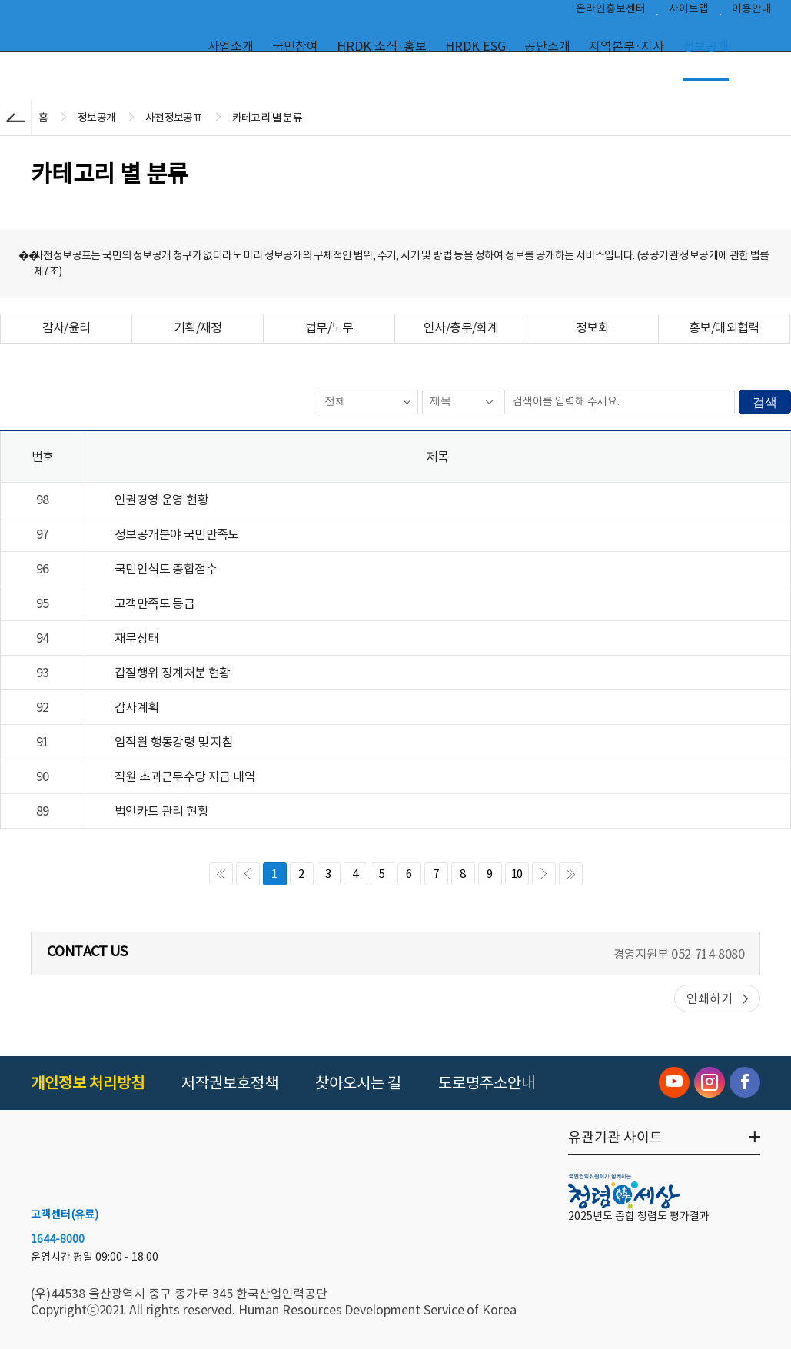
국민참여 (295, 46)
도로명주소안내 (486, 1083)
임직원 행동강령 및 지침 (174, 741)
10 (517, 873)
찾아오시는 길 (358, 1083)
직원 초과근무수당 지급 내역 (185, 776)
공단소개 (547, 46)
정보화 (592, 327)
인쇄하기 (709, 998)
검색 (765, 402)
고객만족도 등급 (154, 603)
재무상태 (137, 638)
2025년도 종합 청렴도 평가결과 (639, 1216)
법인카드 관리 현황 (161, 811)
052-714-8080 (707, 954)
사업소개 (231, 46)
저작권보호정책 (229, 1083)
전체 (335, 400)
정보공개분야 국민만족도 (177, 534)
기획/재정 (198, 327)
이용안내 (752, 12)
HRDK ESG (475, 46)
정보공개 (706, 46)
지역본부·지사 (626, 46)
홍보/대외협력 (724, 327)
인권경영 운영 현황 (161, 499)
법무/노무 (329, 327)
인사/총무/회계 (461, 327)
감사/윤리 (66, 327)
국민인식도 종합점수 (166, 568)
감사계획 (137, 707)
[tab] (66, 329)
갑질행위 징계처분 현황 (173, 672)
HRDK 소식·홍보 (382, 46)
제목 (440, 400)
